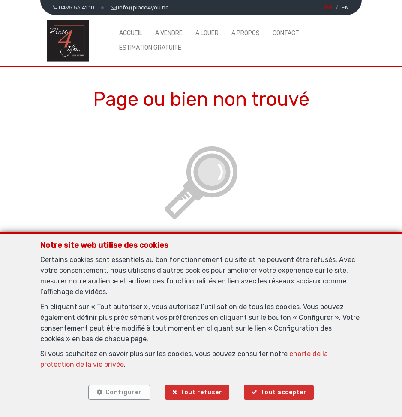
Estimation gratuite (150, 47)
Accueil (130, 33)
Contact (286, 33)
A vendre (169, 33)
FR (328, 7)
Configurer (123, 392)
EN (345, 7)
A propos (245, 33)
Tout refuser (201, 392)
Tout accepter (284, 392)
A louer (207, 33)
